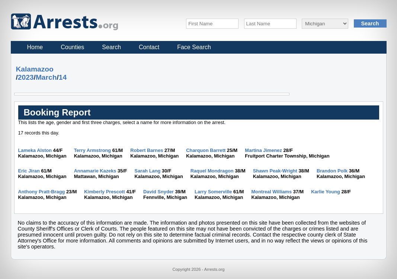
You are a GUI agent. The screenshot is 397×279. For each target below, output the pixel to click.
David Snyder (158, 191)
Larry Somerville (213, 191)
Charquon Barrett (205, 150)
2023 (26, 77)
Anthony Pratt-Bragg (41, 191)
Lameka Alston (35, 150)
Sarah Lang (148, 171)
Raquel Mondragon (212, 171)
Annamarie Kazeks (95, 171)
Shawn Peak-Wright (275, 171)
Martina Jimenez (263, 150)
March (46, 77)
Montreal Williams (271, 191)
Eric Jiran (29, 171)
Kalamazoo (35, 69)
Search (111, 47)
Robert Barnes (146, 150)
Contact (149, 47)
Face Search (194, 47)
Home (35, 47)
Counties (72, 47)
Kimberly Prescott (104, 191)
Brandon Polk (332, 171)
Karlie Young (325, 191)
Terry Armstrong (92, 150)
